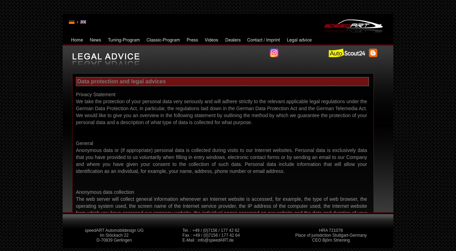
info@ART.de (216, 240)
